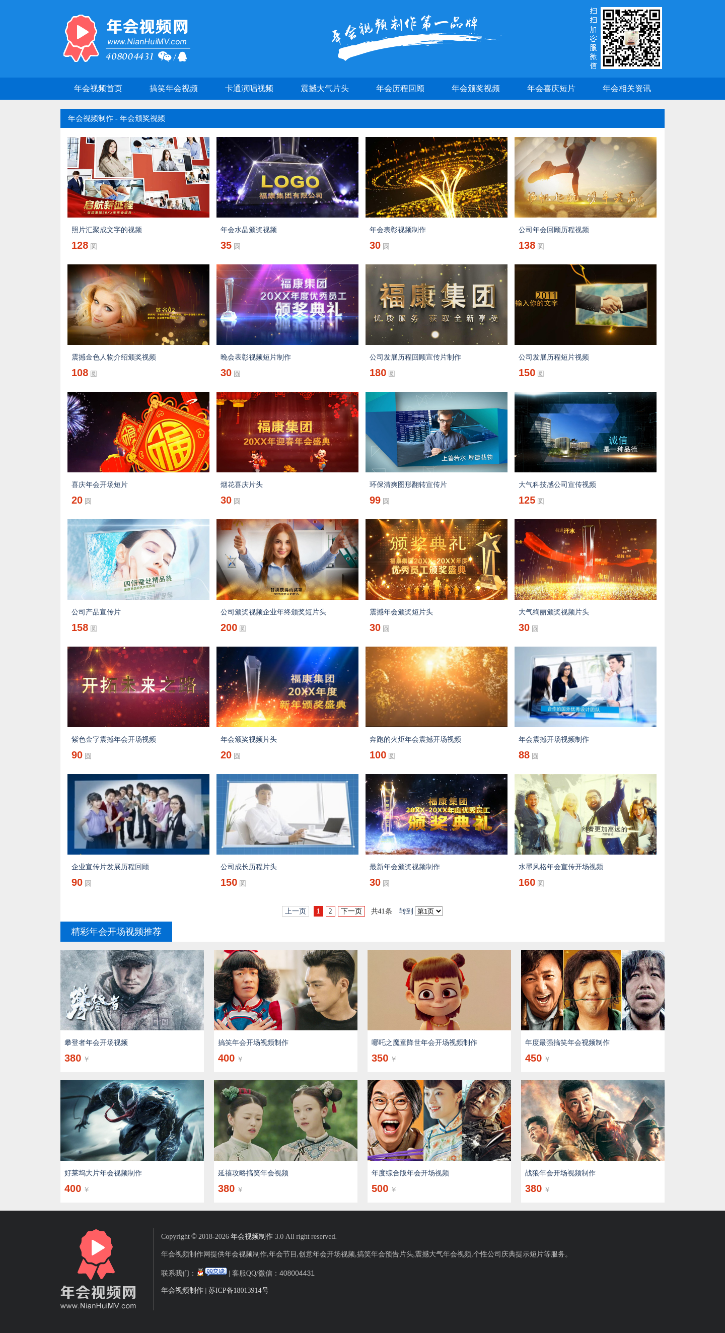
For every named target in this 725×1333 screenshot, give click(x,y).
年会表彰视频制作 (398, 230)
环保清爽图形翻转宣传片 (408, 484)
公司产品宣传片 (96, 612)
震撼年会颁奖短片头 (401, 612)
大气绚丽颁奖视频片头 (554, 612)
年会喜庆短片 (551, 88)
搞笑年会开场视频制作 (253, 1042)
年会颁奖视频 (476, 88)
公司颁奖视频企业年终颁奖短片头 (273, 612)
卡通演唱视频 (249, 88)
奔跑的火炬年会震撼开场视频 (415, 739)
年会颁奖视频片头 (249, 739)
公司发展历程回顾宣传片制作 (415, 357)
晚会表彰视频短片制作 (256, 357)
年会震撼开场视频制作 (554, 739)
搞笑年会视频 (174, 88)
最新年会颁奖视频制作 (405, 867)
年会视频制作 (90, 118)
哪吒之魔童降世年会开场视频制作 (424, 1042)
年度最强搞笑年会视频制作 (567, 1042)
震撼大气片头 (325, 88)
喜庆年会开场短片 (99, 484)
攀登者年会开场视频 (96, 1042)
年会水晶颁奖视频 (249, 230)
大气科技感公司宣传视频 (557, 484)
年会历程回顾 (400, 88)
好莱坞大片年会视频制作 (103, 1173)
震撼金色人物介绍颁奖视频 (113, 357)
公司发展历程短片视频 (554, 357)
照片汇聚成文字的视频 (106, 230)
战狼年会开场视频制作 (560, 1173)
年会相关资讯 (627, 88)
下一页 (351, 911)
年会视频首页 (98, 88)
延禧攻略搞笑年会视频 (253, 1173)
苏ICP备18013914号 (238, 1290)
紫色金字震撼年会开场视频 (113, 739)
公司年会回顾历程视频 (554, 230)
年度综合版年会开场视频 (410, 1173)
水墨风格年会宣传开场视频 (561, 867)
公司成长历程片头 (249, 867)
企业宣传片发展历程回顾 (110, 867)
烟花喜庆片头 (242, 484)
